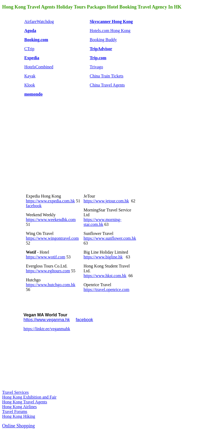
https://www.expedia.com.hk (50, 201)
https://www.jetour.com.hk (106, 201)
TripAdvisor (101, 48)
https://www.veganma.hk (46, 319)
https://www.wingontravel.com (52, 238)
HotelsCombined (38, 67)
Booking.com (36, 39)
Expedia (31, 58)
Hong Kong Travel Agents (24, 402)
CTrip (29, 48)
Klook (29, 85)
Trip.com (98, 58)
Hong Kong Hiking (18, 416)
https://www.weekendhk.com (51, 219)
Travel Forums (14, 411)
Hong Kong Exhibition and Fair (29, 397)
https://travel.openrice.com (106, 289)
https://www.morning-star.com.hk (102, 222)
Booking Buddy (103, 39)
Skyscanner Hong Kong (111, 21)
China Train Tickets (106, 76)
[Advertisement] (63, 148)
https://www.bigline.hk (103, 257)
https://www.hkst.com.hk (105, 275)
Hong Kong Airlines (19, 406)
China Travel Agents (107, 85)
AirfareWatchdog (39, 21)
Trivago (96, 67)
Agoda (30, 30)
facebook (34, 205)
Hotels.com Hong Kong (110, 30)
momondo (33, 94)
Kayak (30, 76)
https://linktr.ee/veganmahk (46, 328)
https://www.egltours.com (48, 271)
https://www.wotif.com (45, 257)
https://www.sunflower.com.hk (110, 238)
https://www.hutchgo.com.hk (50, 284)
